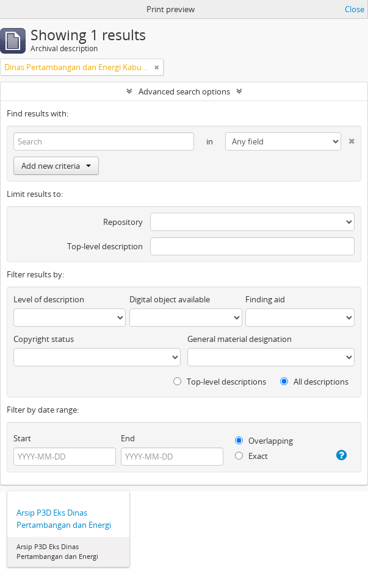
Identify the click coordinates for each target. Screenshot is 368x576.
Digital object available (169, 299)
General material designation (239, 338)
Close (354, 9)
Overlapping (264, 440)
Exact (251, 455)
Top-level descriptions (219, 381)
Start (22, 438)
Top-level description (105, 246)
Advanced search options (184, 91)
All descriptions (314, 381)
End (128, 438)
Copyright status (43, 338)
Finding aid (265, 299)
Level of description (48, 299)
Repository (123, 221)
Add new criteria (56, 165)
